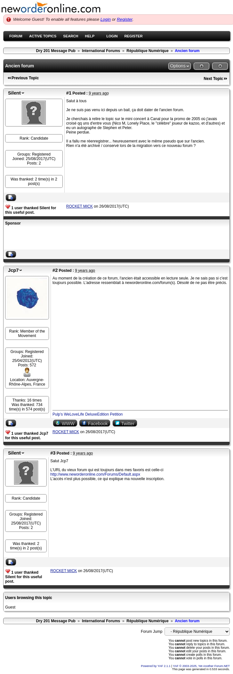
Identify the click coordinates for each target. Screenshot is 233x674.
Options (177, 65)
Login (105, 19)
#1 (68, 93)
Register (125, 19)
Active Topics (42, 36)
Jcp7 (13, 270)
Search (70, 36)
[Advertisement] (80, 238)
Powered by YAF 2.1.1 (156, 666)
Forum (15, 36)
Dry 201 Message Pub (55, 51)
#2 (55, 270)
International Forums (101, 51)
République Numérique (147, 51)
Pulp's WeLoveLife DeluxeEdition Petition (87, 414)
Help (89, 36)
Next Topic (213, 78)
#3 (52, 453)
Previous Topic (25, 78)
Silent (14, 93)
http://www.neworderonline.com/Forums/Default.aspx (95, 474)
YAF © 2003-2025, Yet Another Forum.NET (201, 666)
